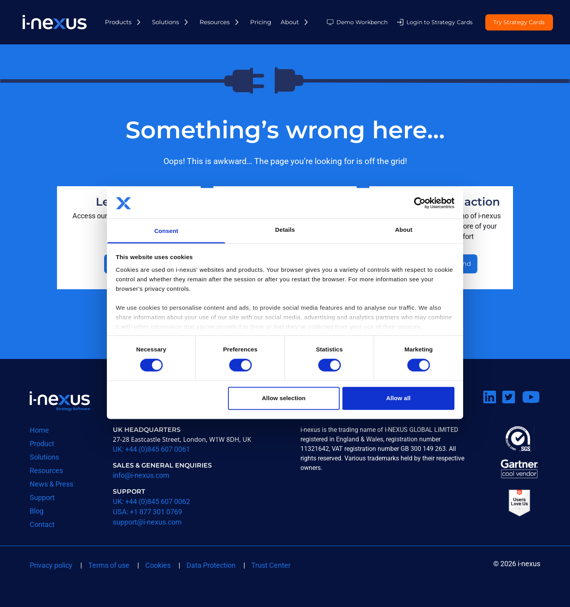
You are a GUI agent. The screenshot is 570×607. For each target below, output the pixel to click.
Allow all (398, 398)
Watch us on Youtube (530, 407)
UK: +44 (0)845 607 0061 (151, 449)
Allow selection (284, 398)
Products (118, 22)
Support (42, 497)
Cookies (158, 565)
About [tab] (403, 229)
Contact (42, 524)
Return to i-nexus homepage (60, 401)
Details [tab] (285, 229)
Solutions (165, 22)
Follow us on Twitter (511, 407)
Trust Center (271, 565)
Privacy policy (51, 565)
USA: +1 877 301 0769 (147, 512)
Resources (215, 22)
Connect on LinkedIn (492, 407)
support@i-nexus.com (147, 522)
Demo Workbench (362, 22)
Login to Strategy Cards (440, 22)
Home (39, 430)
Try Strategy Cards (519, 22)
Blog (37, 511)
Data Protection (211, 565)
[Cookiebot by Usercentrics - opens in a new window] (419, 203)
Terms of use (108, 565)
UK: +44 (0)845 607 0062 (151, 501)
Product (42, 443)
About (290, 22)
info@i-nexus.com (141, 475)
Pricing (260, 22)
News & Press (51, 484)
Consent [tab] (166, 230)
